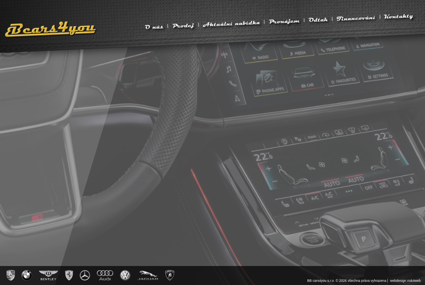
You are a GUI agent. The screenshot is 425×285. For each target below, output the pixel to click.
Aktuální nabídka (231, 23)
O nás (153, 27)
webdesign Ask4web (405, 281)
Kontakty (399, 16)
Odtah (318, 19)
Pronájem (284, 21)
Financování (356, 18)
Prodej (183, 25)
